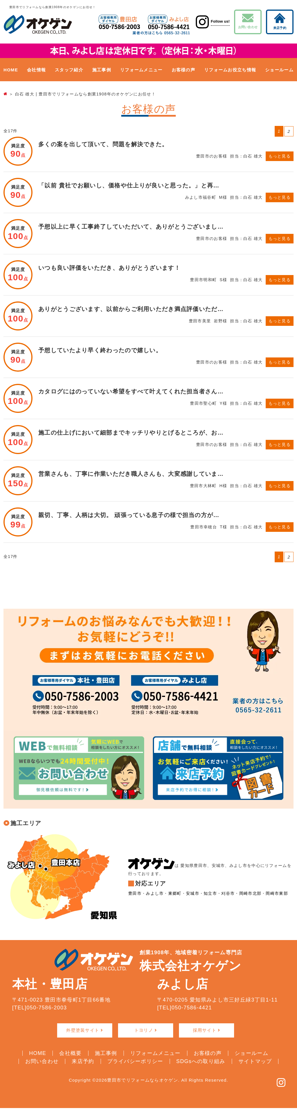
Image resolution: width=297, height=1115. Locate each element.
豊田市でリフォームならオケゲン (142, 1079)
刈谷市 (228, 893)
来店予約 (279, 21)
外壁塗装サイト (82, 1030)
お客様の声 (183, 70)
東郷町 (175, 893)
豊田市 (135, 893)
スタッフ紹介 (69, 70)
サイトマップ (255, 1061)
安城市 (192, 893)
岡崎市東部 (277, 893)
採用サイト (204, 1030)
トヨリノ (144, 1030)
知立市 (210, 893)
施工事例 (101, 70)
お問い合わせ (248, 21)
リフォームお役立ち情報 (230, 70)
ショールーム (279, 70)
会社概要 (70, 1053)
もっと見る (280, 156)
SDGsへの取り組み (200, 1061)
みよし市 (155, 893)
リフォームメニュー (141, 70)
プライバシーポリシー (135, 1061)
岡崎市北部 (250, 893)
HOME (10, 70)
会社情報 (36, 70)
